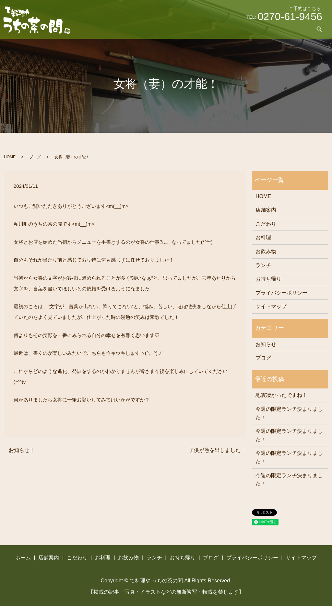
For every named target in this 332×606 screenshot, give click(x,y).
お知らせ (265, 344)
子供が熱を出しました (215, 450)
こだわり (169, 28)
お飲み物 (219, 28)
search (319, 29)
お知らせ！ (22, 450)
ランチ (244, 28)
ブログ (298, 28)
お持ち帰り (271, 28)
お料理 (194, 28)
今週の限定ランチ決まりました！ (289, 413)
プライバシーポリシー (281, 293)
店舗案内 (142, 28)
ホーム (117, 28)
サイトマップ (271, 306)
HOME (10, 157)
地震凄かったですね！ (281, 395)
